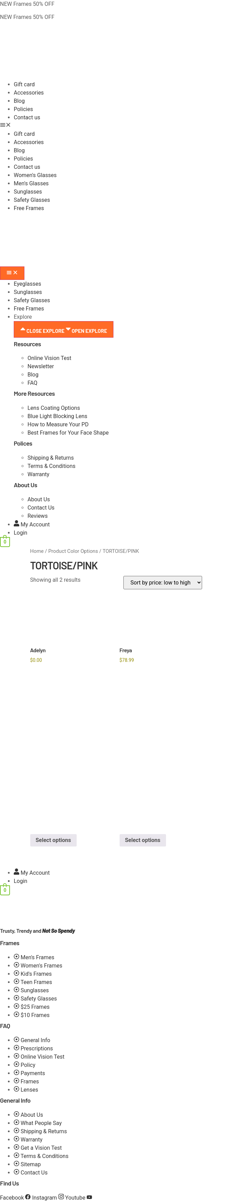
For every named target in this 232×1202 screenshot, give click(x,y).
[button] (116, 126)
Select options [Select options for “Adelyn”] (53, 840)
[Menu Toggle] (12, 273)
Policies (23, 109)
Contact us (27, 117)
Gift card (24, 84)
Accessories (29, 92)
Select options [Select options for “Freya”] (143, 840)
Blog (19, 101)
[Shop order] (162, 582)
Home (37, 551)
